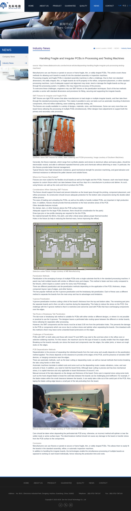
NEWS (96, 6)
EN (130, 6)
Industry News (8, 63)
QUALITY (83, 6)
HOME (31, 6)
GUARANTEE (70, 6)
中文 (124, 6)
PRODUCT (57, 6)
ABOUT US (44, 6)
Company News (9, 57)
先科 (10, 5)
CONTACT (109, 6)
